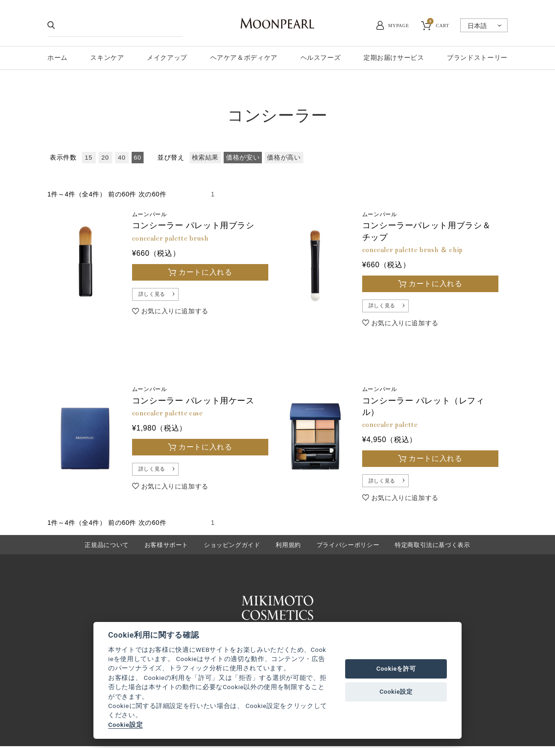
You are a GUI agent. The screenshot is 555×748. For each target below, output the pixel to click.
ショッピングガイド (232, 546)
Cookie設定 (125, 724)
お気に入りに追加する (174, 312)
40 (121, 157)
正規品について (106, 546)
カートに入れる (205, 272)
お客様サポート (166, 546)
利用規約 (288, 546)
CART (438, 24)
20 (105, 157)
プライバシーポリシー (348, 546)
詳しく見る (153, 295)
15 (88, 157)
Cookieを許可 (396, 668)
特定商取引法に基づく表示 (432, 546)
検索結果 (205, 157)
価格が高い (284, 157)
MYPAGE (398, 25)
